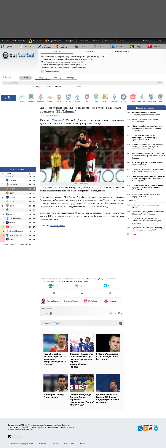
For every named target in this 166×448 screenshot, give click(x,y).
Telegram (94, 279)
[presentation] (22, 77)
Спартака (58, 120)
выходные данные (68, 427)
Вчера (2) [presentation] (70, 78)
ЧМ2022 (159, 83)
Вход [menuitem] (159, 41)
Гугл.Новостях (48, 281)
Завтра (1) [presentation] (57, 78)
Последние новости (146, 108)
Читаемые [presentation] (89, 52)
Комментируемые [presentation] (122, 52)
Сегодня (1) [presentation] (42, 78)
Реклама (83, 444)
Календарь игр (26, 244)
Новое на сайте (69, 444)
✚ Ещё (133, 234)
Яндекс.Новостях (106, 279)
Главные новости (52, 71)
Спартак (108, 200)
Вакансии (55, 444)
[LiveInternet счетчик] (14, 439)
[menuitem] (53, 41)
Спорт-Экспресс (57, 225)
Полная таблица (10, 244)
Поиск (121, 41)
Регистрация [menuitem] (147, 41)
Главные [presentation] (57, 51)
